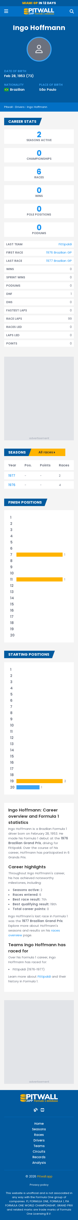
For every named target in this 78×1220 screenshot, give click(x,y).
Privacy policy (39, 1185)
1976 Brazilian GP (59, 252)
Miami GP (30, 3)
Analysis (39, 1162)
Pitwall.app (44, 1176)
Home (39, 1123)
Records (39, 1157)
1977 (11, 475)
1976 (11, 485)
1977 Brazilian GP (59, 261)
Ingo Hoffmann (37, 107)
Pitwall (8, 107)
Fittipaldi (65, 244)
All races (46, 452)
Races (39, 1135)
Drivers (20, 107)
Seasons (39, 1129)
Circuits (39, 1151)
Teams (39, 1146)
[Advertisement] (39, 395)
